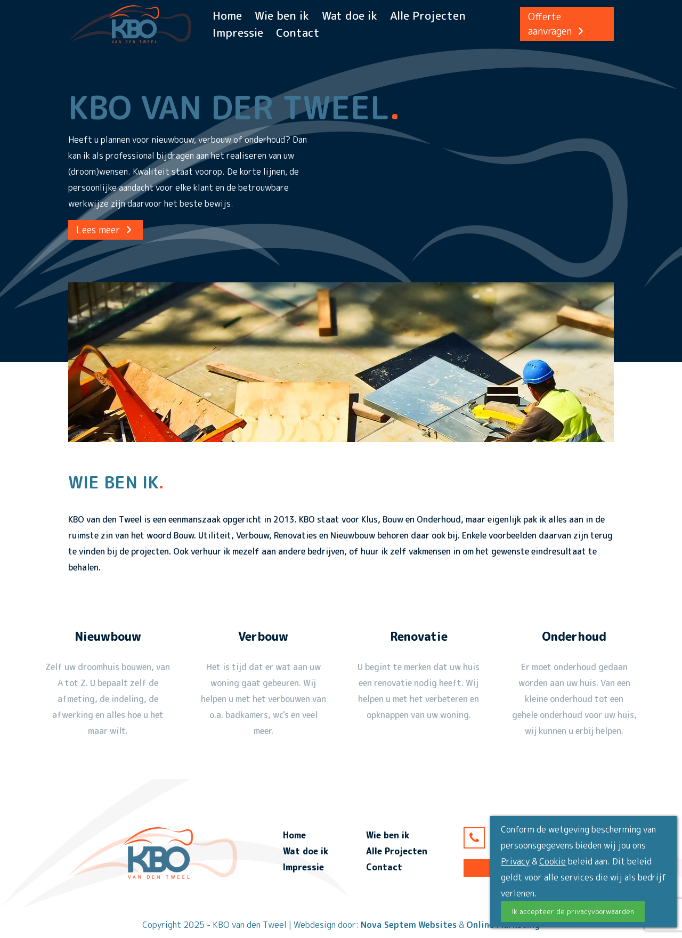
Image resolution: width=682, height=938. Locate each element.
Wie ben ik (282, 15)
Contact (298, 32)
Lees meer (105, 229)
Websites (437, 925)
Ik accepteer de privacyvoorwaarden (573, 911)
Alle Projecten (428, 15)
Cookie (552, 861)
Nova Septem (388, 925)
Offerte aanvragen (557, 24)
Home (227, 15)
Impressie (238, 32)
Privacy (515, 861)
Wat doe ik (349, 15)
